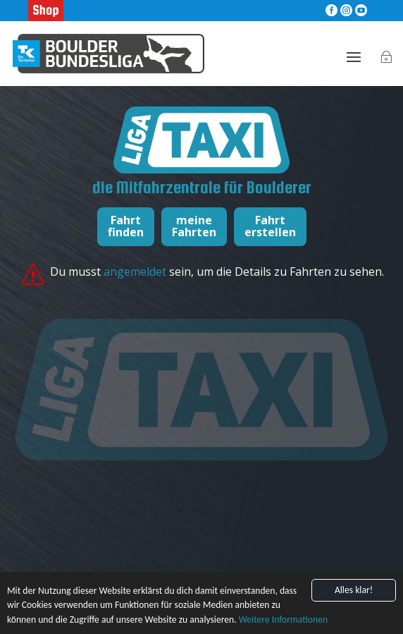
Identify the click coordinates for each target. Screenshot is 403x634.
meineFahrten (194, 226)
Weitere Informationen (283, 620)
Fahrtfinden (126, 226)
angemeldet (136, 271)
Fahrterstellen (270, 226)
